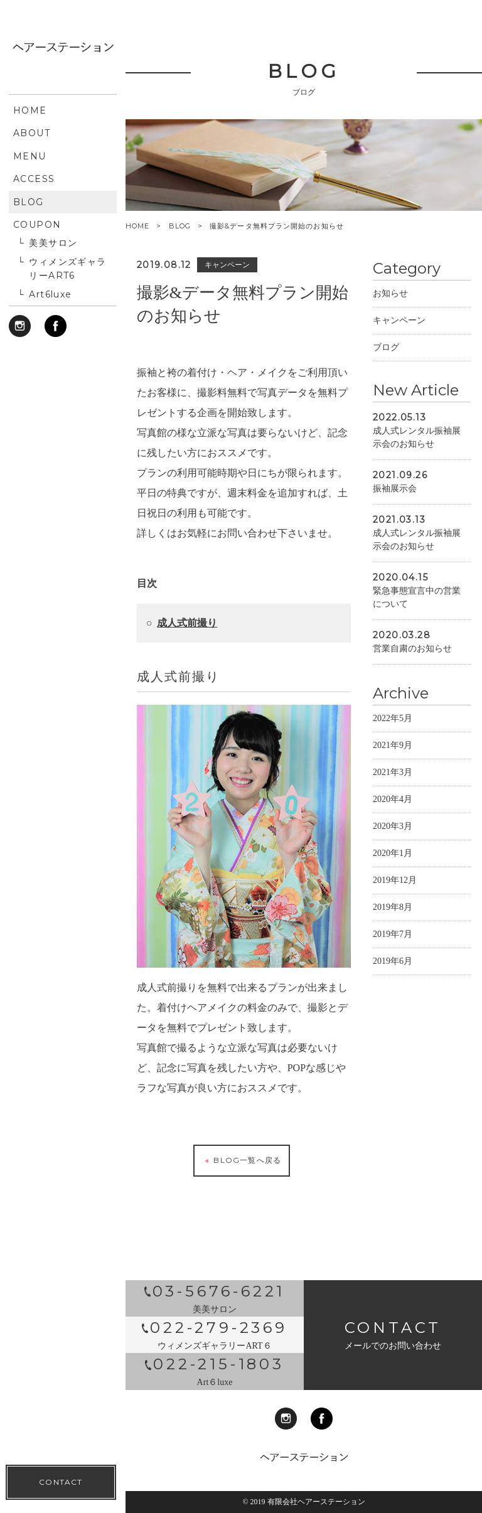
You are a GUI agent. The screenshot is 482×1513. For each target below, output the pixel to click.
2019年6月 (392, 975)
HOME (137, 226)
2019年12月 (395, 894)
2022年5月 (392, 732)
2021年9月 (392, 759)
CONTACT (60, 420)
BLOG (180, 226)
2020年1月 (392, 867)
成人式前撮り (187, 636)
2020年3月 (392, 840)
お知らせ (390, 307)
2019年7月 (392, 948)
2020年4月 (392, 813)
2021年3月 (392, 786)
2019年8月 (392, 921)
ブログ (386, 361)
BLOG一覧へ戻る (241, 1174)
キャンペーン (399, 334)
